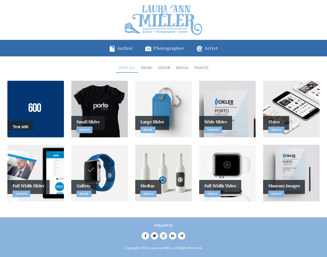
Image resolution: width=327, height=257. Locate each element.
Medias (182, 68)
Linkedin (172, 236)
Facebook (145, 236)
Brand (146, 68)
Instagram (163, 236)
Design (164, 68)
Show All (127, 68)
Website (201, 68)
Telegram (181, 236)
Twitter (154, 236)
